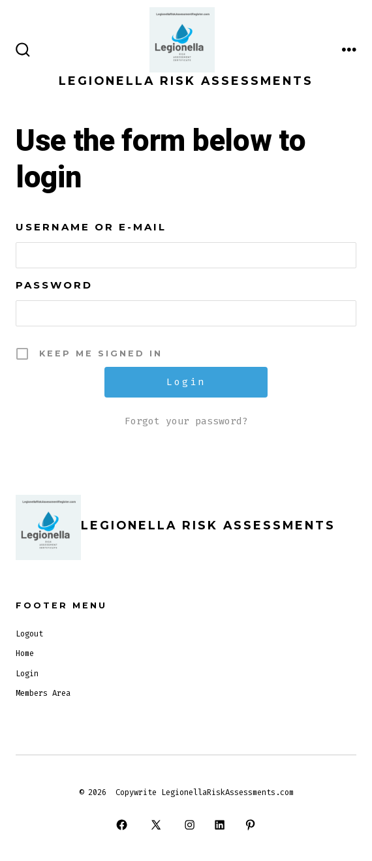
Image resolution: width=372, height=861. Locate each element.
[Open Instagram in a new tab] (189, 824)
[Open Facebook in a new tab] (122, 824)
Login (27, 673)
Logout (29, 634)
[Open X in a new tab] (156, 824)
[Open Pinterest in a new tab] (250, 824)
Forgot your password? (186, 421)
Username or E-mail (91, 227)
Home (25, 653)
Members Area (43, 693)
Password (54, 285)
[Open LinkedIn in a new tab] (220, 824)
